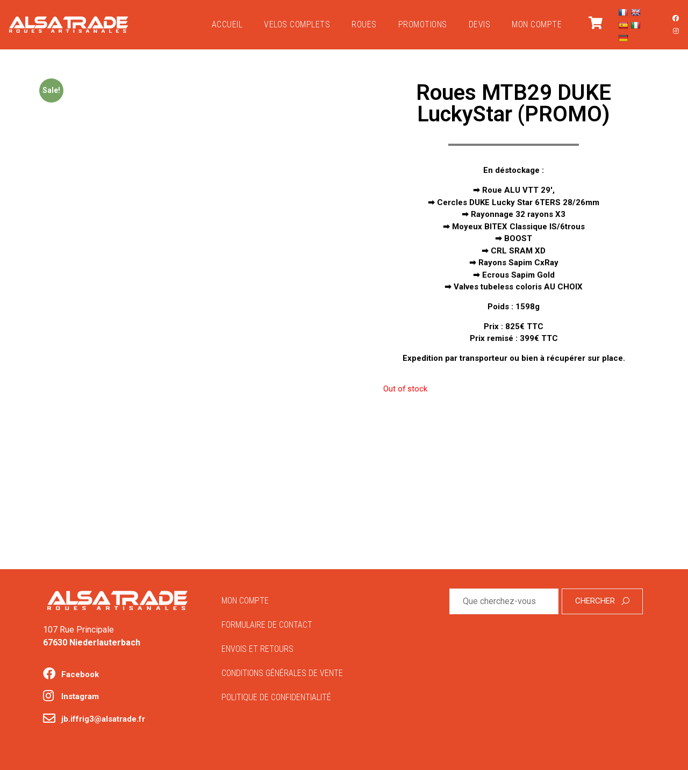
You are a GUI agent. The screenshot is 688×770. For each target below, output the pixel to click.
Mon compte (537, 24)
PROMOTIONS (422, 24)
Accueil (227, 24)
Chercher (602, 601)
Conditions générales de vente (282, 673)
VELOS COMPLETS (297, 24)
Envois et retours (257, 649)
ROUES (364, 24)
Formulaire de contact (266, 625)
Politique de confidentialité (276, 697)
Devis (480, 24)
